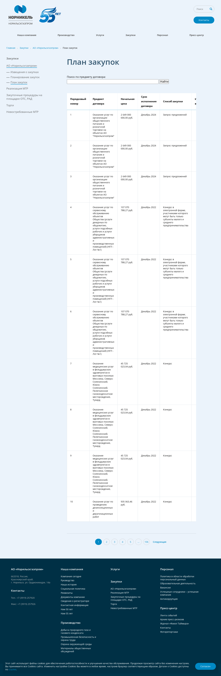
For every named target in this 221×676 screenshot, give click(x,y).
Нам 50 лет (67, 609)
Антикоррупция (169, 598)
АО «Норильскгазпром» (45, 47)
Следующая (159, 541)
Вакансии (165, 587)
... (138, 541)
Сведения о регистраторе (75, 600)
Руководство (67, 580)
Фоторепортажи (169, 631)
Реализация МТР (17, 88)
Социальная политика (73, 588)
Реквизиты (67, 592)
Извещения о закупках (25, 72)
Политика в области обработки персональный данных (177, 578)
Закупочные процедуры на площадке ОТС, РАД (24, 97)
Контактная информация (74, 605)
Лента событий (168, 615)
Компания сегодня (71, 576)
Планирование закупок (25, 77)
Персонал (162, 35)
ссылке (12, 669)
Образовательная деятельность (177, 583)
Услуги (100, 35)
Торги (10, 105)
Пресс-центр (196, 35)
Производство (66, 35)
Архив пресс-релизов (172, 619)
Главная (10, 47)
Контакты (204, 20)
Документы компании (73, 596)
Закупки (130, 35)
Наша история (69, 584)
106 (146, 541)
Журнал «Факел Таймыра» (174, 623)
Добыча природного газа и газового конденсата (76, 631)
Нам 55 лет (67, 613)
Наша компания (26, 35)
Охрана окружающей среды (76, 644)
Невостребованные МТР (22, 112)
